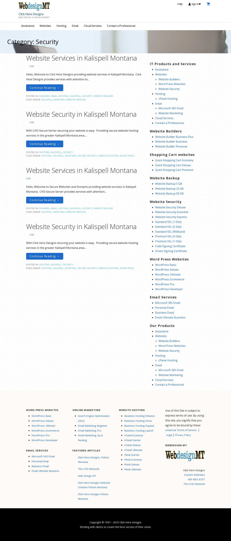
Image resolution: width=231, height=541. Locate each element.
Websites (45, 26)
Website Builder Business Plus (174, 137)
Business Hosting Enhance (139, 416)
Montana (59, 99)
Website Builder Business (171, 141)
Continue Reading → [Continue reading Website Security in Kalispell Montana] (45, 144)
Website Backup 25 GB (169, 188)
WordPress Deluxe (167, 269)
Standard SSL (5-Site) (168, 227)
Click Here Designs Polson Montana (93, 496)
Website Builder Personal (171, 146)
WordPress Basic (165, 265)
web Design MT (87, 475)
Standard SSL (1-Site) (168, 222)
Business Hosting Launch (138, 430)
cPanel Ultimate (133, 450)
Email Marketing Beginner (92, 425)
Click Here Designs (31, 14)
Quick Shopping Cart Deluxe (173, 165)
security (92, 155)
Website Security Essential (171, 212)
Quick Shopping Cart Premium (174, 170)
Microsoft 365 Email (170, 108)
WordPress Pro (164, 284)
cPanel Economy (133, 435)
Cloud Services (93, 26)
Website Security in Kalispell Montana (81, 114)
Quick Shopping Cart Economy (174, 160)
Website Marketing (170, 113)
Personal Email (164, 308)
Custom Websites (194, 474)
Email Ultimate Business (170, 317)
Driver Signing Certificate (171, 251)
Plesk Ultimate (132, 469)
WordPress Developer (169, 289)
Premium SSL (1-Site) (168, 241)
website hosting (109, 155)
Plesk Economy (133, 459)
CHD (32, 66)
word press (127, 155)
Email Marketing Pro (89, 430)
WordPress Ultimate (168, 274)
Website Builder (103, 96)
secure (82, 155)
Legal (169, 435)
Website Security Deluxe (170, 207)
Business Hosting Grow (138, 420)
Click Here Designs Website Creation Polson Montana (94, 485)
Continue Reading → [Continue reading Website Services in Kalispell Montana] (45, 88)
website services (76, 99)
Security (87, 96)
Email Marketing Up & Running (90, 438)
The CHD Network (88, 468)
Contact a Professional (121, 26)
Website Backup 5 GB (168, 184)
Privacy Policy (183, 435)
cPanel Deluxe (132, 445)
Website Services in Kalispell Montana (81, 58)
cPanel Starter (132, 440)
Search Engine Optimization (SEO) (94, 418)
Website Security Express (171, 217)
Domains (44, 96)
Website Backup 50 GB (169, 193)
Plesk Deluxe (131, 464)
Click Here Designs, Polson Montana (93, 460)
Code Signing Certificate (170, 246)
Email (75, 26)
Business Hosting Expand (139, 425)
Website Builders (169, 79)
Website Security (169, 89)
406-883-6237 (196, 479)
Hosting (61, 26)
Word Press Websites (171, 84)
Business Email (164, 312)
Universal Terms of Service (181, 430)
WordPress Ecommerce (169, 279)
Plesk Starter (131, 454)
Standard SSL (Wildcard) (170, 231)
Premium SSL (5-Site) (168, 236)
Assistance (27, 26)
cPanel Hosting (168, 99)
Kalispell (75, 96)
